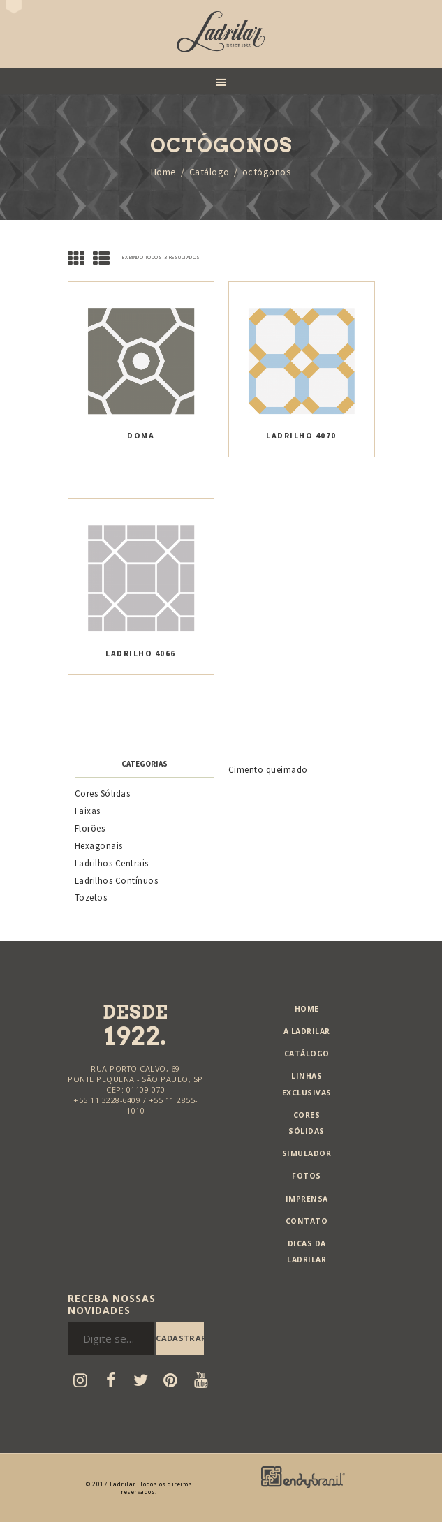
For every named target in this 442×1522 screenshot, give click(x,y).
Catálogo (209, 172)
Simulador (307, 1153)
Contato (307, 1221)
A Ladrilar (306, 1031)
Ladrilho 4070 (301, 435)
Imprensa (307, 1199)
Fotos (306, 1176)
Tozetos (91, 897)
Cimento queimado (268, 770)
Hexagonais (99, 846)
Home (164, 172)
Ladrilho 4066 (140, 653)
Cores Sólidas (103, 793)
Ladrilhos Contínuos (117, 881)
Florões (90, 828)
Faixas (88, 811)
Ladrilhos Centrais (112, 863)
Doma (140, 435)
